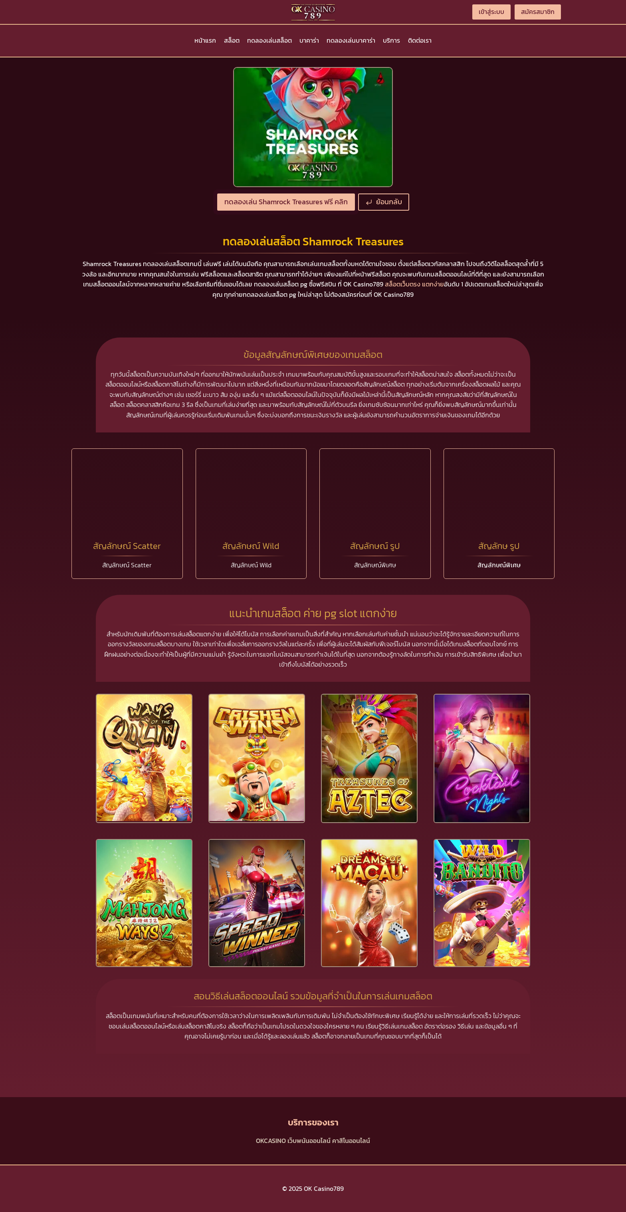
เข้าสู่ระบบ (491, 11)
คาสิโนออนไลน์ (351, 1140)
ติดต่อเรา (420, 40)
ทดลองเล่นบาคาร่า (351, 40)
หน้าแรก (205, 40)
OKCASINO (271, 1140)
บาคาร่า (309, 40)
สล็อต (232, 40)
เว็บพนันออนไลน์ (309, 1140)
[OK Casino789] (313, 12)
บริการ (391, 40)
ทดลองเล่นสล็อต (269, 40)
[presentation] (144, 758)
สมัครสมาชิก (538, 11)
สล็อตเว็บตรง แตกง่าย (414, 284)
